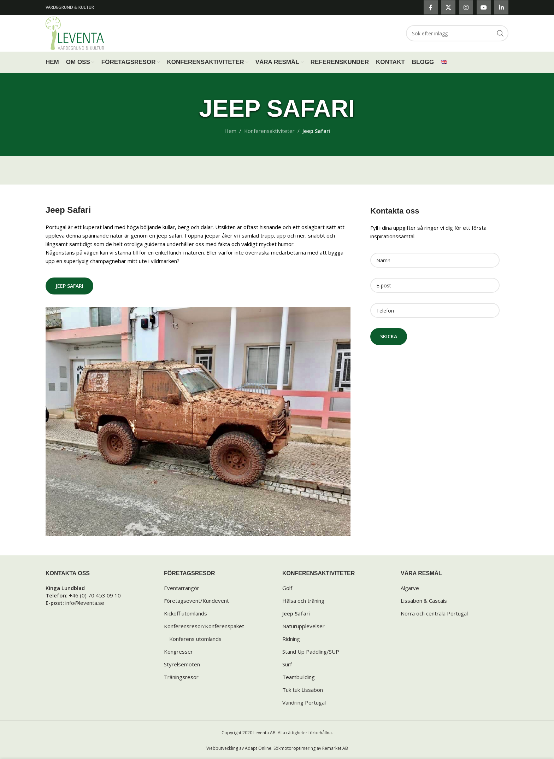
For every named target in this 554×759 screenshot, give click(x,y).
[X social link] (448, 7)
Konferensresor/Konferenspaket (204, 626)
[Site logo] (75, 32)
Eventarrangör (181, 587)
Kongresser (178, 651)
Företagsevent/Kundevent (196, 600)
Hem (230, 130)
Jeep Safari (69, 285)
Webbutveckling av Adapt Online (238, 748)
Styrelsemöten (182, 664)
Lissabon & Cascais (424, 600)
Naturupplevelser (303, 626)
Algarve (410, 587)
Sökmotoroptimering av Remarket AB (310, 748)
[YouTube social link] (484, 7)
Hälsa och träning (303, 600)
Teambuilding (298, 677)
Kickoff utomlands (185, 613)
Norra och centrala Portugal (434, 613)
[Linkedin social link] (501, 7)
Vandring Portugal (304, 702)
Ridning (291, 638)
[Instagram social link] (466, 7)
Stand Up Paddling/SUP (310, 651)
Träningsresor (181, 677)
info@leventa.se (84, 602)
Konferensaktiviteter (269, 130)
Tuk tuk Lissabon (302, 689)
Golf (287, 587)
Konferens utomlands (195, 638)
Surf (287, 664)
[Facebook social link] (431, 7)
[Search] (457, 33)
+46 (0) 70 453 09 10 (95, 595)
